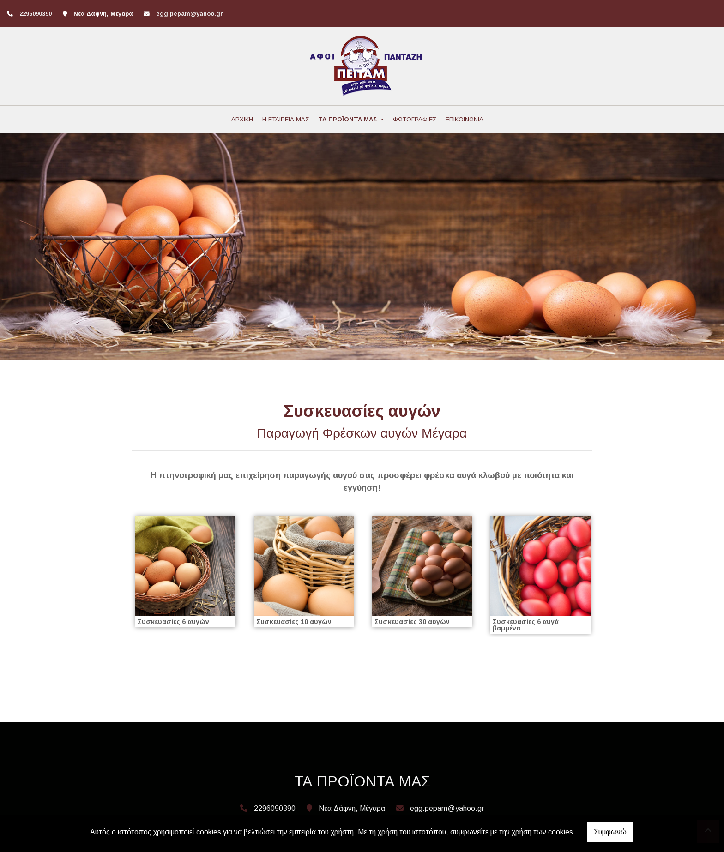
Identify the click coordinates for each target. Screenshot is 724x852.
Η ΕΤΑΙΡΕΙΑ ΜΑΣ (285, 119)
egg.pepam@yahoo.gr (189, 13)
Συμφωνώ (610, 832)
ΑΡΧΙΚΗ (242, 119)
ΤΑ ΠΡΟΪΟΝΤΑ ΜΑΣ (348, 119)
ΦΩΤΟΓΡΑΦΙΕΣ (414, 119)
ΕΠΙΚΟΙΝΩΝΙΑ (464, 119)
